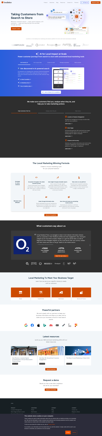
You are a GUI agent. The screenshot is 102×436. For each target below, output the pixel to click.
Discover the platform (51, 215)
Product (45, 2)
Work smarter (78, 62)
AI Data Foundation (25, 79)
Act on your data (38, 62)
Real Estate (34, 411)
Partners (76, 2)
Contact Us (69, 2)
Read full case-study (61, 256)
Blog (57, 2)
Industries (52, 2)
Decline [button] (74, 432)
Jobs (53, 411)
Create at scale (51, 62)
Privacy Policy (51, 424)
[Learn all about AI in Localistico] (51, 92)
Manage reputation (64, 62)
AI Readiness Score (25, 82)
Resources (62, 2)
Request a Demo (76, 411)
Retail (32, 409)
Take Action (78, 111)
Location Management (16, 409)
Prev (12, 245)
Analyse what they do (51, 111)
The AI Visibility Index (25, 86)
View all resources (51, 369)
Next (89, 245)
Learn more (68, 123)
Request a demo (95, 2)
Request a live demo (51, 389)
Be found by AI (24, 62)
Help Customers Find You (24, 111)
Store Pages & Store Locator (18, 411)
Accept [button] (68, 432)
